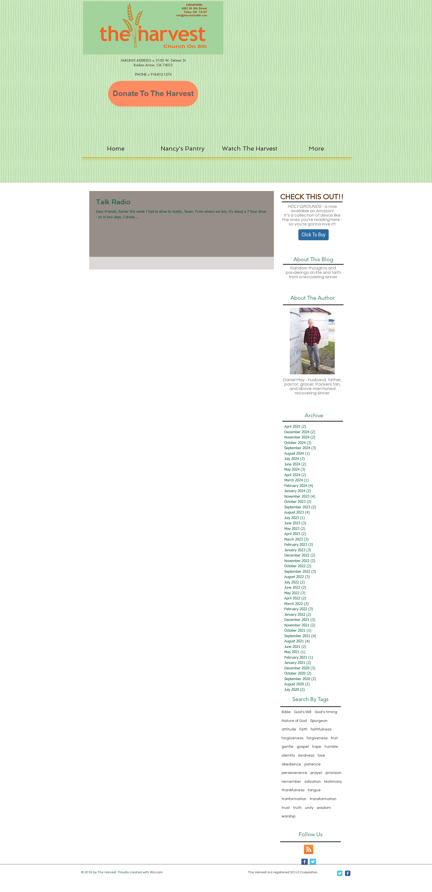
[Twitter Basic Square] (313, 862)
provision (333, 773)
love (321, 755)
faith (303, 729)
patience (312, 764)
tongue (314, 790)
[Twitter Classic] (339, 873)
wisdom (324, 808)
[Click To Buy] (313, 234)
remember (291, 782)
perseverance (294, 773)
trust (286, 808)
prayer (316, 773)
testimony (333, 782)
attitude (289, 729)
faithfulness (321, 729)
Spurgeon (319, 721)
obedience (291, 764)
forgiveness (317, 738)
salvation (312, 782)
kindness (306, 755)
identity (288, 755)
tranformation (294, 799)
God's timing (326, 712)
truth (297, 808)
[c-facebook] (347, 873)
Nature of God (294, 721)
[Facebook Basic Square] (304, 862)
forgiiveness (292, 738)
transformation (323, 799)
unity (309, 808)
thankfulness (293, 790)
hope (316, 747)
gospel (303, 747)
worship (288, 816)
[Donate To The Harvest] (153, 93)
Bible (286, 712)
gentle (287, 747)
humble (331, 747)
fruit (334, 738)
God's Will (302, 712)
